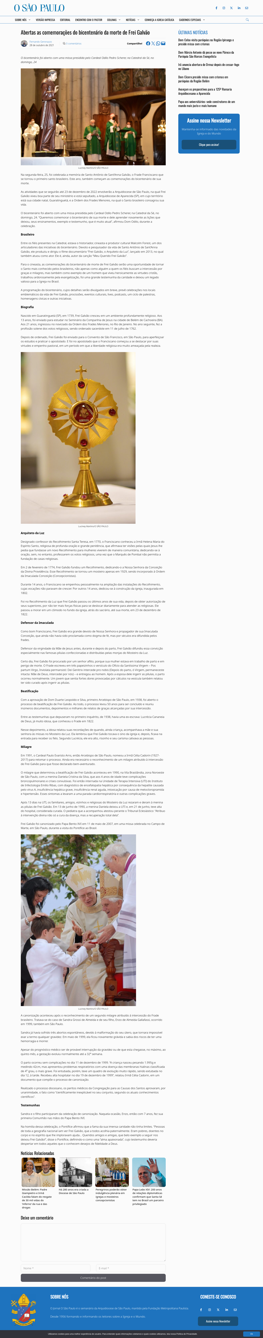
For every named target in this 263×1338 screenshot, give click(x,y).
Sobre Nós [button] (23, 20)
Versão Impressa (45, 20)
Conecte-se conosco (218, 1297)
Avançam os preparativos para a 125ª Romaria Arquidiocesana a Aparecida (205, 91)
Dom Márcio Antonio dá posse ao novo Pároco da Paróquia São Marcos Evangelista (206, 54)
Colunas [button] (114, 20)
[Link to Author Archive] (24, 43)
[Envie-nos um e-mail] (246, 8)
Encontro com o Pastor (88, 20)
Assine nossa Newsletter (218, 1321)
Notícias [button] (133, 20)
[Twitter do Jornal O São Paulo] (231, 8)
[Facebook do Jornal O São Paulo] (216, 8)
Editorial (65, 20)
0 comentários (73, 43)
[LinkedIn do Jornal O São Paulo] (239, 8)
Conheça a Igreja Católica (159, 20)
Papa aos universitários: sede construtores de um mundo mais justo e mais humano (206, 103)
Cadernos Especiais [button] (192, 20)
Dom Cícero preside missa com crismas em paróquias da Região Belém (203, 79)
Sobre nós (59, 1297)
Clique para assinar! (209, 144)
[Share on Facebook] (148, 43)
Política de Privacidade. (186, 1334)
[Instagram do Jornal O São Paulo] (223, 8)
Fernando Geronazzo (41, 41)
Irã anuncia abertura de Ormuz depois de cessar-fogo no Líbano (208, 66)
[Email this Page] (163, 43)
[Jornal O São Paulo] (39, 10)
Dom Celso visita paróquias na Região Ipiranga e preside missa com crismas (206, 42)
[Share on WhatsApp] (158, 43)
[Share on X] (153, 43)
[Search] (247, 19)
